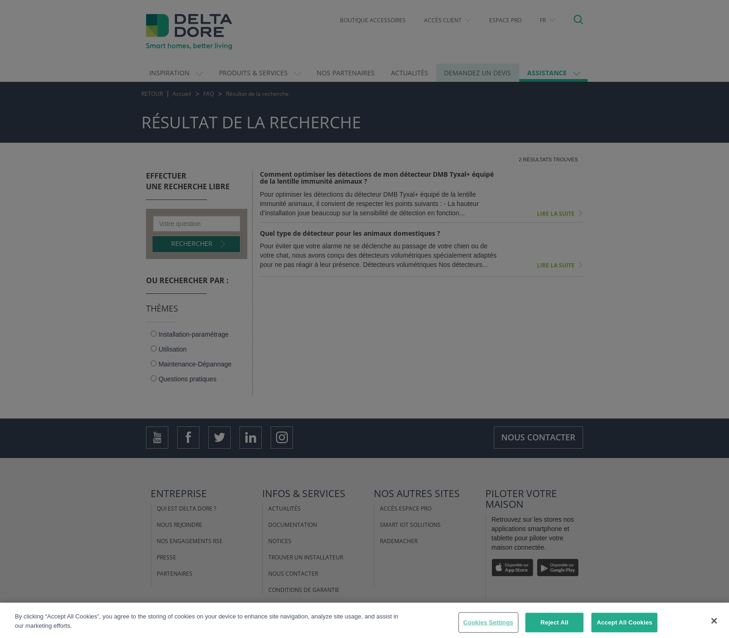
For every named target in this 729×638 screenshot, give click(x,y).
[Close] (714, 627)
